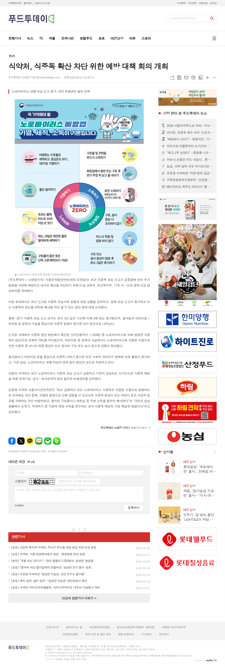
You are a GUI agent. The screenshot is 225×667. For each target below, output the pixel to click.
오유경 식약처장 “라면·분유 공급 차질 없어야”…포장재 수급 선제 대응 (190, 173)
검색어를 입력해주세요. (183, 18)
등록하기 (133, 507)
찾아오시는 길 (74, 627)
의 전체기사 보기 (124, 428)
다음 (84, 529)
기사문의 (192, 3)
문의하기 (164, 634)
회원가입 (203, 3)
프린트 (193, 78)
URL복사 (172, 78)
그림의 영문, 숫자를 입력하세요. (77, 481)
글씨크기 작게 (214, 78)
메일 (186, 78)
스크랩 (200, 78)
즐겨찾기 (28, 3)
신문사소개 (52, 627)
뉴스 (12, 55)
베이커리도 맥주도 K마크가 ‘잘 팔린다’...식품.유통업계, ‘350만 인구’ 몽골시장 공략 (190, 187)
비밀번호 (87, 472)
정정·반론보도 (126, 634)
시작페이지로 (14, 3)
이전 (73, 529)
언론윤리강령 (70, 634)
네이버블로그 (38, 441)
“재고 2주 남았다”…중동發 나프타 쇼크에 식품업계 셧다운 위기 (190, 153)
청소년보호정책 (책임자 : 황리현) (136, 627)
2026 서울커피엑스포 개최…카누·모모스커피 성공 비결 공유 (190, 125)
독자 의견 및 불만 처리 (98, 634)
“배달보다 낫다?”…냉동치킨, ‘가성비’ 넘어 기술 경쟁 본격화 (190, 139)
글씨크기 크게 (207, 78)
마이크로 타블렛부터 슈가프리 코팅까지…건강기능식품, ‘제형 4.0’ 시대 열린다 (190, 146)
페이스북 (12, 441)
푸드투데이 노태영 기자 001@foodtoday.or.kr (34, 77)
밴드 (56, 441)
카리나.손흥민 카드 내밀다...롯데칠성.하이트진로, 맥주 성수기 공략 (190, 159)
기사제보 (181, 3)
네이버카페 (47, 441)
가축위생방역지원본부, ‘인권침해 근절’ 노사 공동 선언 (190, 180)
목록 (179, 78)
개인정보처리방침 (99, 627)
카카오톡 (30, 441)
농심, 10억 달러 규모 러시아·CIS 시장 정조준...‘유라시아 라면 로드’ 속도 (190, 166)
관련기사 (18, 536)
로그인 (213, 3)
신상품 (168, 451)
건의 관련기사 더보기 (79, 598)
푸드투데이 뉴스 (185, 113)
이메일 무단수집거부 (174, 627)
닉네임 (20, 472)
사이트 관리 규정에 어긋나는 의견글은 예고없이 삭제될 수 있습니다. (58, 489)
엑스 (21, 441)
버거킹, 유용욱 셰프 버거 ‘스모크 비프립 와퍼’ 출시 (190, 132)
